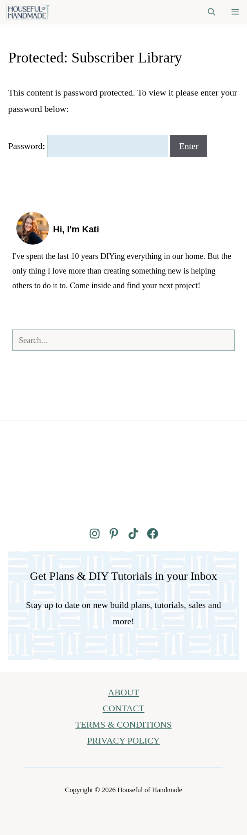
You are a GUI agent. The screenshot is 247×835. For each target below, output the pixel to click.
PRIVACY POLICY (123, 740)
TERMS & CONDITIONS (124, 724)
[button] (211, 12)
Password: (88, 146)
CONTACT (123, 708)
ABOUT (123, 692)
